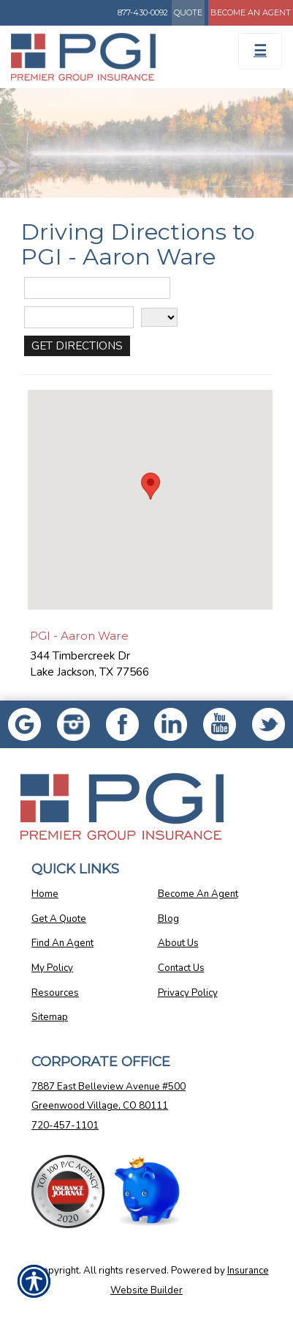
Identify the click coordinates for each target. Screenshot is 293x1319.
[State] (159, 317)
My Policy (52, 968)
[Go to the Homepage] (110, 57)
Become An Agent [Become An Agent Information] (250, 12)
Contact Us (181, 968)
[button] (150, 486)
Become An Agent (198, 894)
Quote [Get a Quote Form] (188, 12)
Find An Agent (62, 943)
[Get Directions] (77, 346)
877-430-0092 (143, 12)
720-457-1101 (65, 1125)
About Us (178, 943)
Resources (55, 993)
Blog (168, 918)
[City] (79, 317)
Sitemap (49, 1017)
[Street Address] (97, 288)
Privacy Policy (188, 993)
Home (44, 894)
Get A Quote (58, 918)
